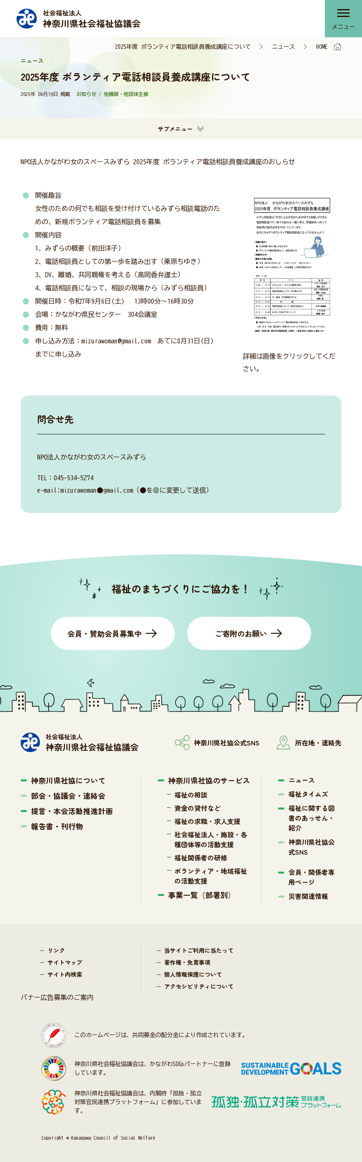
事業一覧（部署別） (201, 894)
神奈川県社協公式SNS (311, 847)
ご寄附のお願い (241, 633)
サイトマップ (65, 962)
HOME (322, 47)
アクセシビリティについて (198, 986)
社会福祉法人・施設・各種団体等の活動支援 (210, 839)
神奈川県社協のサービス (209, 780)
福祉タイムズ (308, 794)
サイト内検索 (65, 974)
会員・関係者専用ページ (311, 877)
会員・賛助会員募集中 (104, 633)
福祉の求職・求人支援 (207, 821)
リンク (56, 950)
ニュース (283, 47)
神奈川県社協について (68, 780)
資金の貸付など (197, 808)
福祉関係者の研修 (200, 858)
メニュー (343, 27)
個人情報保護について (193, 974)
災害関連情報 (308, 896)
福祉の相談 (190, 795)
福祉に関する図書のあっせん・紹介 (311, 818)
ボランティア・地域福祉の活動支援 (210, 876)
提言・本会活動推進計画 (72, 810)
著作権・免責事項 (187, 962)
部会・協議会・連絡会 (68, 795)
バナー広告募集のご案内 (57, 997)
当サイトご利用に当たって (198, 950)
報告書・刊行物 (57, 826)
